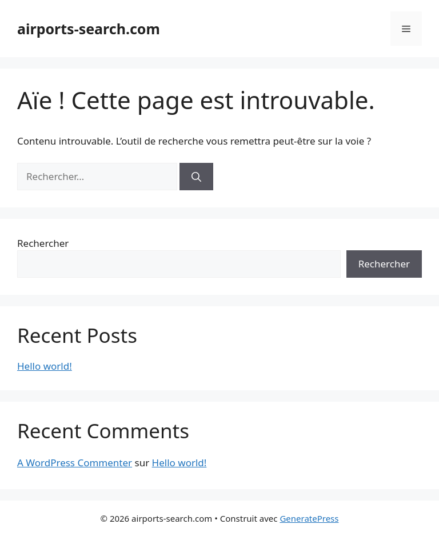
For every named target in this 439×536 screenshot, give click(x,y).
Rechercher (43, 243)
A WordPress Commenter (74, 462)
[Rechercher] (196, 176)
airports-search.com (88, 28)
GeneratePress (309, 518)
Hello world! (44, 366)
